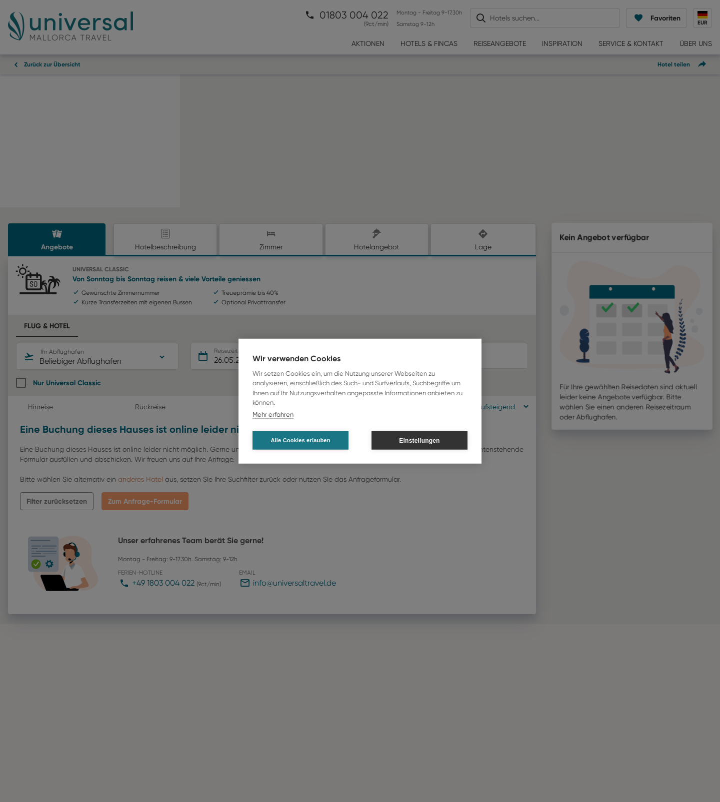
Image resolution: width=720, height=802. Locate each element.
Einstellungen (419, 440)
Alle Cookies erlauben (300, 440)
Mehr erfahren (273, 414)
